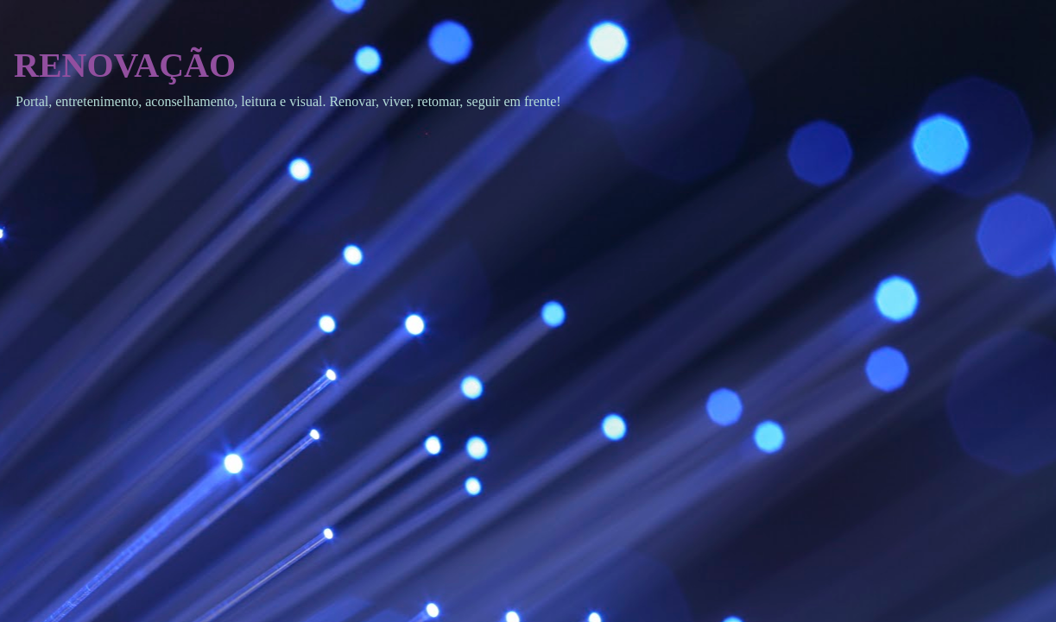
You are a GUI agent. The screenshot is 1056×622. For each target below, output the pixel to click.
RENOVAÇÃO (125, 65)
